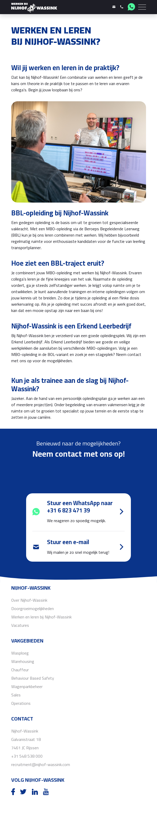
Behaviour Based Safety (32, 678)
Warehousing (22, 661)
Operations (21, 703)
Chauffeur (20, 670)
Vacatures (20, 625)
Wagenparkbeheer (27, 686)
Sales (16, 695)
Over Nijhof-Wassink (29, 600)
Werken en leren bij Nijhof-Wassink (41, 617)
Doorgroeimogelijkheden (32, 608)
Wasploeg (20, 653)
